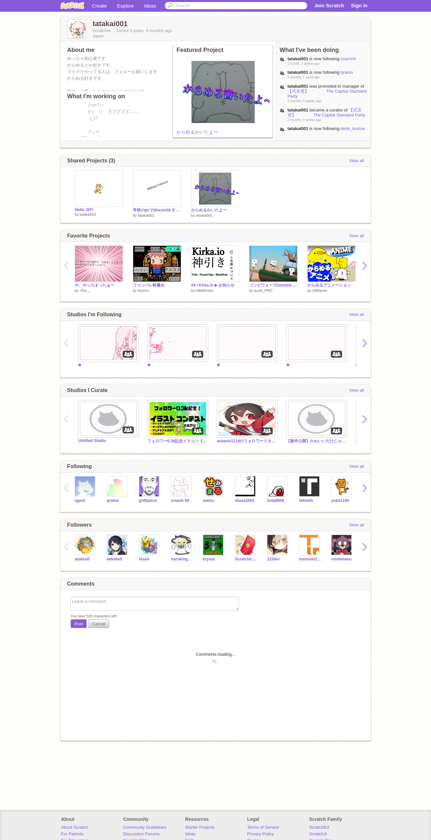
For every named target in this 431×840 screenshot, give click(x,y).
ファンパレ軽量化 (149, 285)
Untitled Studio (92, 440)
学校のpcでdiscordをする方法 (157, 210)
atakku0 (82, 559)
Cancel (98, 623)
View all (356, 160)
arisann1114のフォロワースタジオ (246, 441)
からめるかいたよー (197, 132)
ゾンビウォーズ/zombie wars (273, 285)
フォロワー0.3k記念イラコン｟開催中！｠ (177, 441)
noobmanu (341, 559)
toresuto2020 (310, 559)
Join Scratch (329, 5)
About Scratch (74, 827)
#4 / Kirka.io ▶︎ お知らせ (212, 285)
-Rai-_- (85, 290)
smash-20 (180, 500)
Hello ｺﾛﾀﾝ (84, 209)
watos (208, 500)
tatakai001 (88, 214)
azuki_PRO (263, 290)
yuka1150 (340, 500)
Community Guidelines (144, 827)
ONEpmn (319, 290)
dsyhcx (143, 290)
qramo (347, 72)
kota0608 (275, 500)
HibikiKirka (204, 290)
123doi (273, 559)
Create (99, 6)
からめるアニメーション (329, 285)
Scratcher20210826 (246, 559)
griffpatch (148, 500)
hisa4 (144, 559)
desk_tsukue (353, 128)
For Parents (72, 833)
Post (78, 623)
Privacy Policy (260, 833)
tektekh (306, 500)
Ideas (150, 6)
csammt (348, 58)
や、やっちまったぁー (94, 285)
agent (80, 500)
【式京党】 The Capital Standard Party (326, 112)
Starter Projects (200, 827)
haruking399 (182, 559)
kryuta (209, 559)
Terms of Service (263, 827)
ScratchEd (319, 827)
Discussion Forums (141, 833)
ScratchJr (318, 833)
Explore (125, 6)
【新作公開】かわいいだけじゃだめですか (316, 441)
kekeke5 (114, 559)
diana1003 (244, 500)
